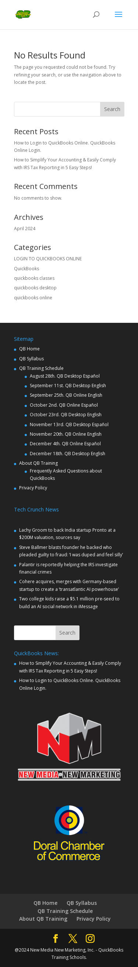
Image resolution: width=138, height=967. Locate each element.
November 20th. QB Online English (66, 434)
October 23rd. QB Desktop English (66, 414)
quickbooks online (33, 298)
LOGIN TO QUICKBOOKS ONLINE (48, 259)
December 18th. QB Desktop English (67, 453)
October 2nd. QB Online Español (64, 405)
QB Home (29, 349)
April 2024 (24, 228)
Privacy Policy (33, 488)
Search (112, 109)
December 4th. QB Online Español (65, 443)
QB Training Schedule (41, 368)
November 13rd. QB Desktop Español (69, 424)
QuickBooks (26, 268)
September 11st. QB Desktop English (68, 385)
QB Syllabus (31, 359)
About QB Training (38, 463)
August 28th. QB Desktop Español (65, 376)
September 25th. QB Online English (66, 395)
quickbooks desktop (35, 288)
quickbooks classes (34, 278)
